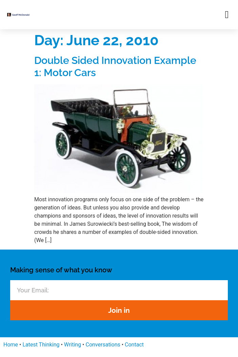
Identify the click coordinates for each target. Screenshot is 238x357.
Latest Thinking (40, 344)
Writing (72, 344)
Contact (134, 344)
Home (10, 344)
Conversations (102, 344)
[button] (226, 14)
